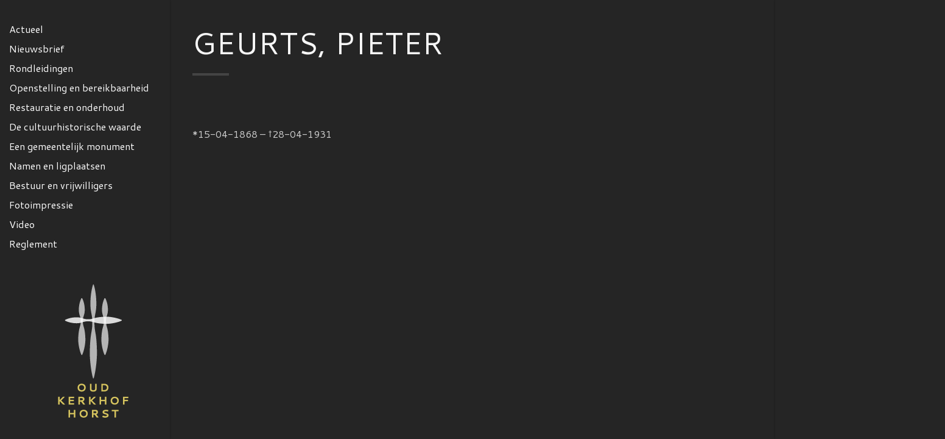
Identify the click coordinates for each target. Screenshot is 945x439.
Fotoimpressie (41, 205)
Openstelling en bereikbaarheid (79, 87)
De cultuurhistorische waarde (75, 127)
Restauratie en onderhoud (67, 107)
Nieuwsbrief (37, 48)
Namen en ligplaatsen (57, 166)
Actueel (26, 29)
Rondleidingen (41, 68)
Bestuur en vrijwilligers (61, 185)
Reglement (33, 244)
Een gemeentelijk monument (72, 146)
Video (22, 224)
